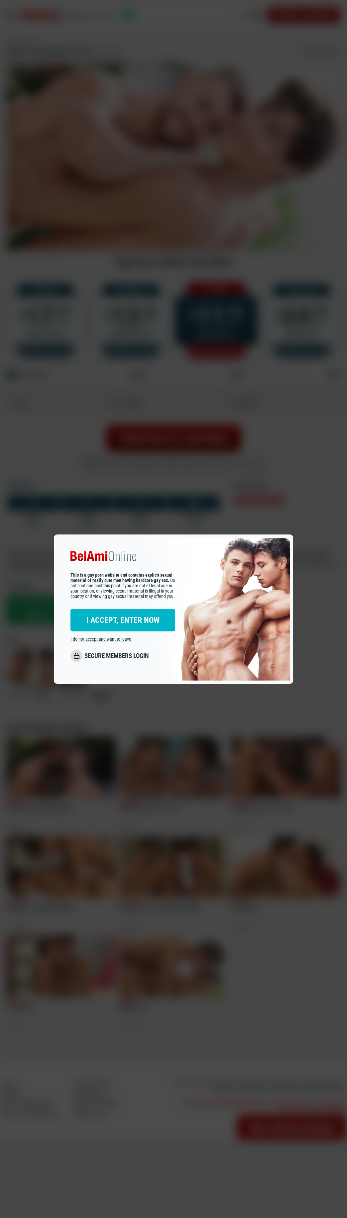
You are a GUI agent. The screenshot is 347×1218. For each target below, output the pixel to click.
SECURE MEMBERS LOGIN (116, 656)
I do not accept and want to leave (100, 639)
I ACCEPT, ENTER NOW (123, 620)
